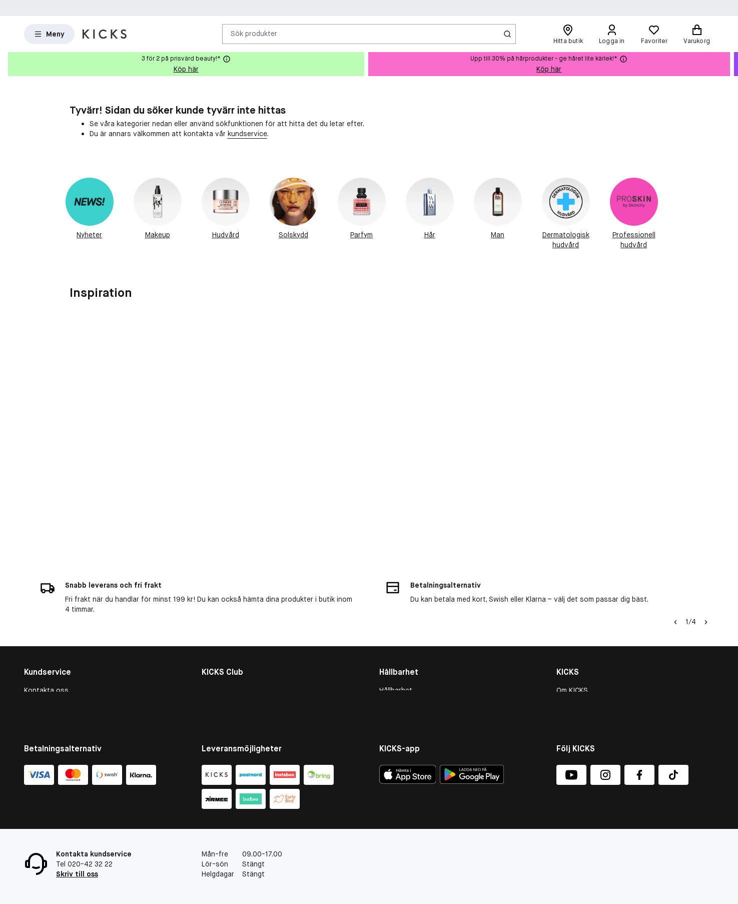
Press (565, 681)
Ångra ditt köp (47, 707)
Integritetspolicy (583, 694)
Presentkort (43, 668)
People (390, 655)
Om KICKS (572, 629)
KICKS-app (573, 707)
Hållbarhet (395, 629)
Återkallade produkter (59, 694)
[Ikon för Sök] (507, 34)
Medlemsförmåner (231, 642)
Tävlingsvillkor (47, 681)
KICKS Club (219, 629)
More (387, 694)
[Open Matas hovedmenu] (49, 34)
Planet (389, 668)
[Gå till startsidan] (105, 34)
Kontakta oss (46, 629)
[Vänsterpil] (675, 562)
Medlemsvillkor (225, 655)
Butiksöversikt (580, 655)
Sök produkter (254, 33)
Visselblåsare (578, 642)
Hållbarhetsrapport (410, 642)
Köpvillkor (40, 642)
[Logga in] (612, 34)
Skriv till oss (77, 873)
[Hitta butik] (568, 34)
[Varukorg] (696, 34)
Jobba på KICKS (581, 668)
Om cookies (43, 655)
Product (392, 681)
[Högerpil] (706, 562)
